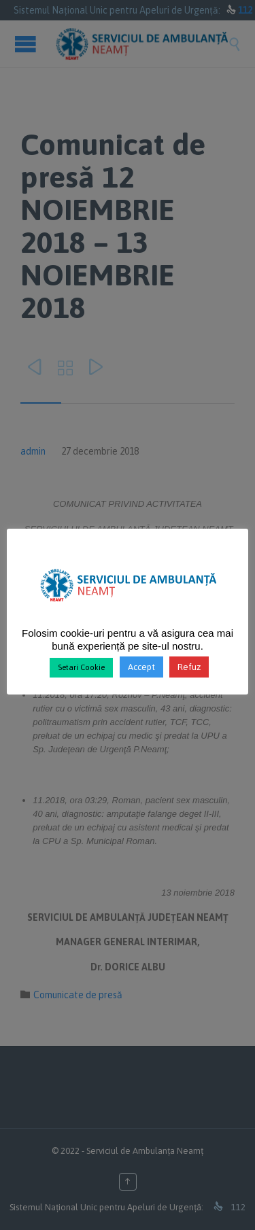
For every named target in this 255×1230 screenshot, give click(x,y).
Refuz (189, 667)
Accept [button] (141, 667)
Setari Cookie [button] (81, 667)
